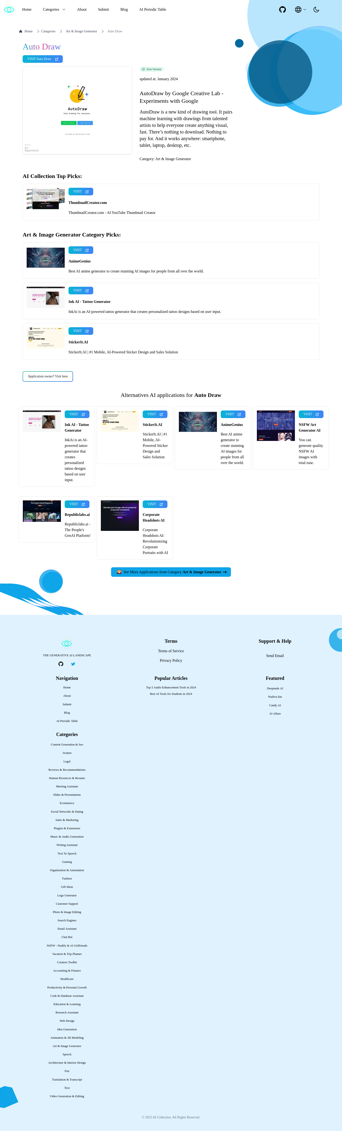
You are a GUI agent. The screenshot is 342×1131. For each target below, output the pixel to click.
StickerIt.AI (78, 342)
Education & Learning (66, 1004)
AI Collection (161, 1117)
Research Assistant (67, 1012)
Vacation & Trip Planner (67, 954)
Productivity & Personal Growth (67, 987)
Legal (67, 761)
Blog (124, 9)
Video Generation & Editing (67, 1096)
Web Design (66, 1020)
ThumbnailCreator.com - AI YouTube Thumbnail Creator (112, 213)
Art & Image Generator (81, 31)
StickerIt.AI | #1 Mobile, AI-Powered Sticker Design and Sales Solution (123, 352)
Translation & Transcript (67, 1079)
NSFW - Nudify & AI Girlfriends (67, 945)
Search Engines (67, 920)
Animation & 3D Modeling (67, 1037)
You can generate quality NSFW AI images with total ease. (311, 451)
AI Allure (275, 713)
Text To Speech (67, 853)
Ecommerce (67, 803)
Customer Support (67, 903)
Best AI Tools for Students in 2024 (171, 694)
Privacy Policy (171, 660)
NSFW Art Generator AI (310, 427)
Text (67, 1088)
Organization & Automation (67, 870)
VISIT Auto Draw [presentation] (42, 59)
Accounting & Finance (67, 970)
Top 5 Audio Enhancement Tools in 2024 (171, 687)
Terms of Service (171, 651)
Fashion (67, 878)
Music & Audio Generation (67, 836)
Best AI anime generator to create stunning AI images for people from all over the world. (136, 271)
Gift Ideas (67, 887)
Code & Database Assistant (67, 996)
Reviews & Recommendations (67, 769)
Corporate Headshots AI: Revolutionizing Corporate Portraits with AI (155, 541)
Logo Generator (67, 895)
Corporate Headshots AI (154, 517)
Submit (103, 9)
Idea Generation (67, 1029)
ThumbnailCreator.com (87, 203)
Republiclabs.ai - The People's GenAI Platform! (78, 530)
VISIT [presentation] (80, 191)
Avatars (67, 753)
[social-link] (282, 9)
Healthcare (66, 979)
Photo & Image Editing (67, 912)
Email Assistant (67, 928)
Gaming (67, 862)
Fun (67, 1071)
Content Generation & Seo (67, 744)
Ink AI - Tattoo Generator (89, 302)
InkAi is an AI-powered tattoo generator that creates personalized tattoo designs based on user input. (144, 312)
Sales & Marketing (66, 820)
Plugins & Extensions (67, 828)
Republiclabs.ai (77, 515)
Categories (45, 31)
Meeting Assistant (67, 786)
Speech (67, 1054)
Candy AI (275, 705)
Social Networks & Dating (67, 811)
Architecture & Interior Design (67, 1062)
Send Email (275, 656)
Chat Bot (67, 937)
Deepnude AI (275, 688)
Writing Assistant (67, 845)
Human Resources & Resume (67, 778)
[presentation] (316, 9)
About (82, 9)
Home (26, 9)
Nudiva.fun (275, 696)
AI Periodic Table (152, 9)
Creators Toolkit (67, 962)
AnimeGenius (79, 261)
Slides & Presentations (67, 794)
